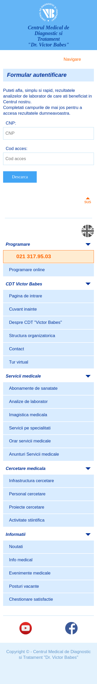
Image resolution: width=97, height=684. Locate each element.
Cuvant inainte (23, 309)
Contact (16, 348)
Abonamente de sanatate (33, 388)
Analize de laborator (28, 401)
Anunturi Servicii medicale (34, 454)
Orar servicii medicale (30, 441)
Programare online (27, 269)
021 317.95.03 (33, 256)
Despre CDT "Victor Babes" (35, 322)
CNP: (11, 123)
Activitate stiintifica (26, 520)
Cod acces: (16, 148)
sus (87, 201)
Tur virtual (18, 362)
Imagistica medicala (28, 414)
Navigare (72, 59)
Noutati (16, 546)
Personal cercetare (27, 493)
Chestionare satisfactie (31, 599)
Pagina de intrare (25, 295)
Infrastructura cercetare (31, 480)
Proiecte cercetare (26, 507)
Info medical (20, 559)
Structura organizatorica (32, 335)
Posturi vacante (24, 586)
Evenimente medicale (29, 573)
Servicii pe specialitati (29, 428)
